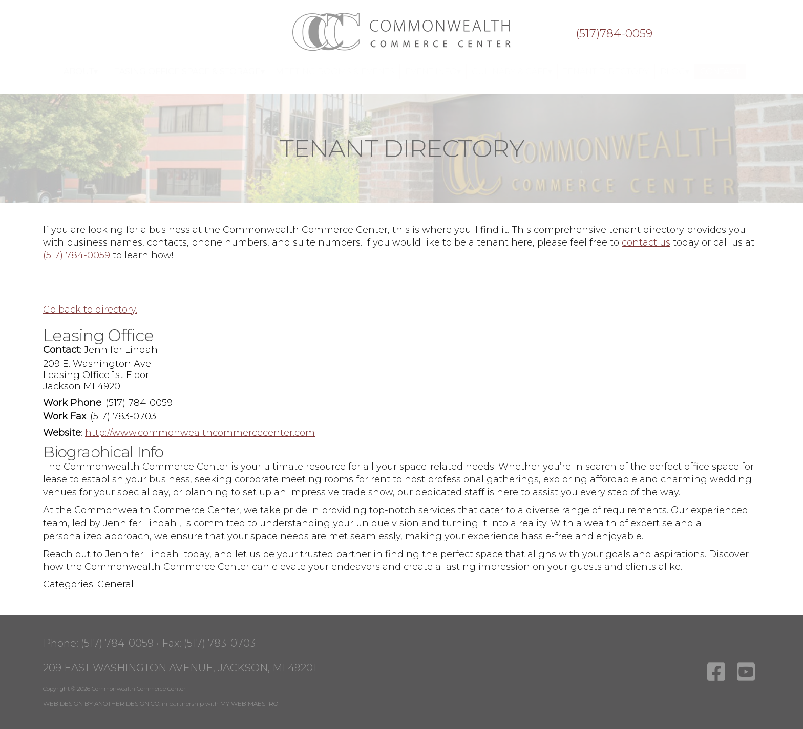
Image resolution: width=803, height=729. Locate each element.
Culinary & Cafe (510, 71)
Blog (672, 71)
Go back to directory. (90, 309)
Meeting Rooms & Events (335, 71)
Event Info (431, 71)
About (79, 71)
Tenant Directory (606, 71)
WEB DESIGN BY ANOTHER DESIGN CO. (101, 704)
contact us (646, 242)
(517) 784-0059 (76, 255)
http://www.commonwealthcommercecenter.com (200, 432)
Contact (720, 71)
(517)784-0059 (614, 33)
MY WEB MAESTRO (249, 704)
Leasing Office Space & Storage (185, 71)
